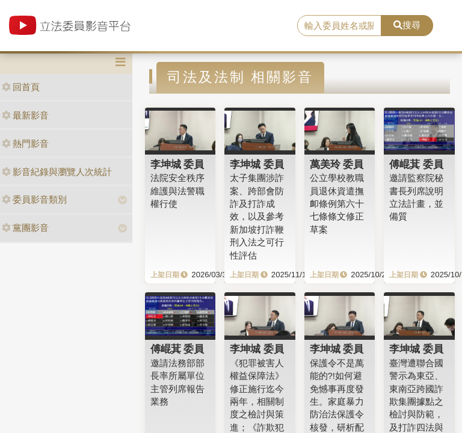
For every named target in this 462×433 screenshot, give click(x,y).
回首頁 (21, 87)
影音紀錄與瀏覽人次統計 (57, 172)
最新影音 (25, 115)
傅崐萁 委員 (416, 164)
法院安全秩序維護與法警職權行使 (177, 191)
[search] (339, 26)
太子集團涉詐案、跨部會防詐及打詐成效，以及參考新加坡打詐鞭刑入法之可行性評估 (257, 216)
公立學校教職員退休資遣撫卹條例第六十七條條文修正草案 (337, 204)
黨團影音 (25, 228)
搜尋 (406, 25)
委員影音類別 (34, 199)
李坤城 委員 (177, 164)
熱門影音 (25, 143)
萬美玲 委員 (337, 164)
